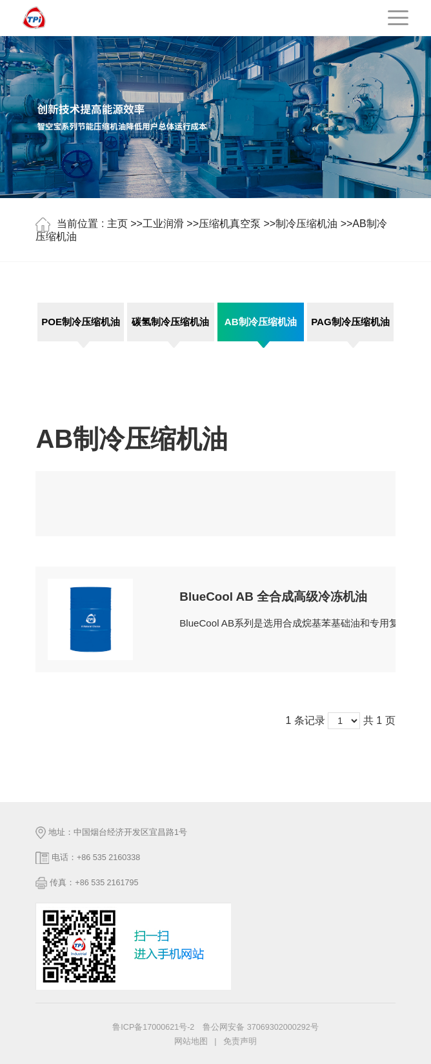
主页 (117, 224)
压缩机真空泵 (230, 224)
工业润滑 (163, 224)
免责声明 (240, 1041)
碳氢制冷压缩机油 (170, 321)
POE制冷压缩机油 (80, 321)
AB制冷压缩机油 (261, 321)
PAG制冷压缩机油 (350, 321)
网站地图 (191, 1041)
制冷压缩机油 (306, 224)
